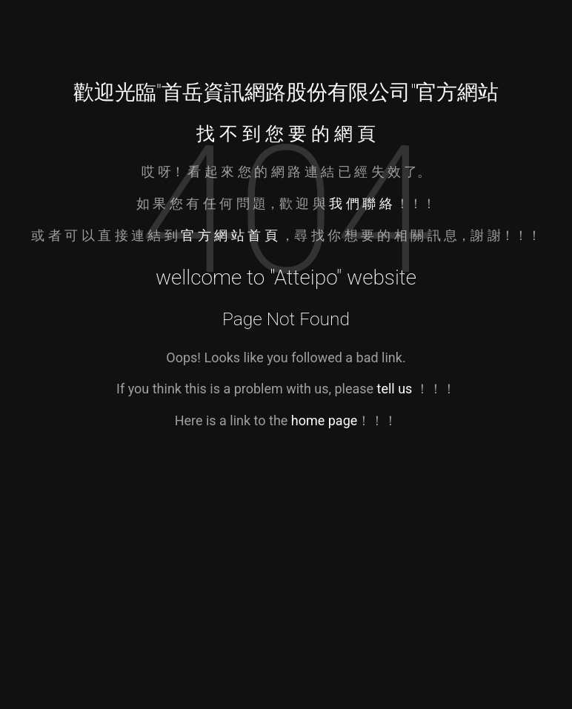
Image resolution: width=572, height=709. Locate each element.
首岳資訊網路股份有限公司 (286, 92)
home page (324, 420)
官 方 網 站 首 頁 (231, 235)
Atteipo (305, 277)
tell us (395, 388)
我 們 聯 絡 (360, 203)
